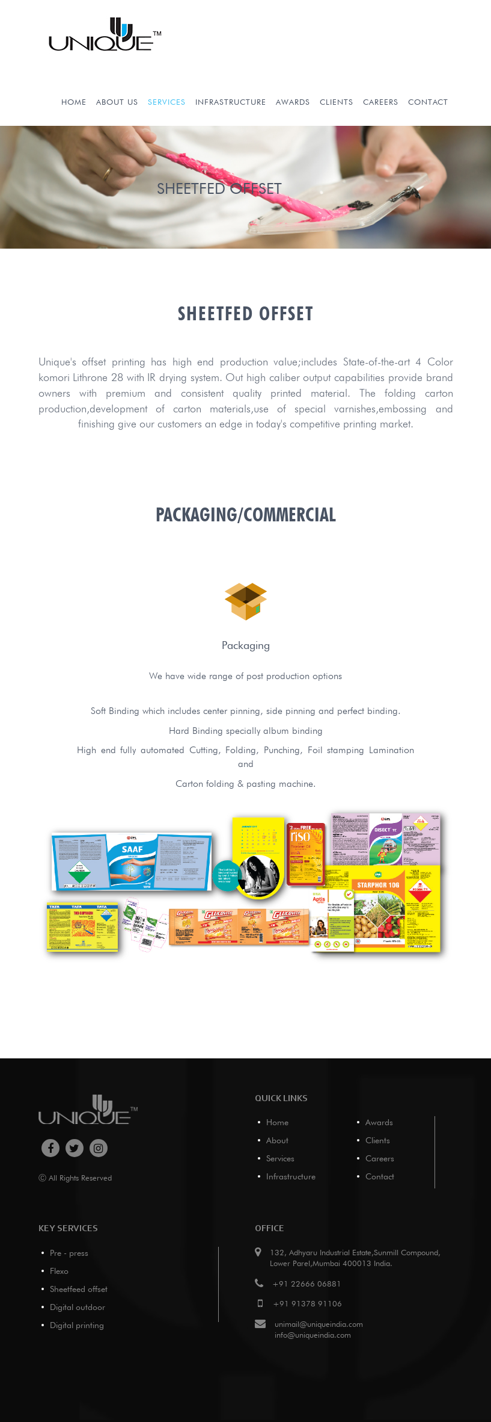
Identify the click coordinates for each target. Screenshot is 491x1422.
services (167, 102)
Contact (428, 102)
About (277, 1140)
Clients (336, 102)
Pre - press (69, 1253)
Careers (380, 102)
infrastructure (230, 102)
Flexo (59, 1271)
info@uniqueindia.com (313, 1335)
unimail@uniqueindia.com (319, 1324)
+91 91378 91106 (307, 1303)
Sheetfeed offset (79, 1289)
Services (280, 1158)
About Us (117, 102)
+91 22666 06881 (306, 1283)
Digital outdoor (77, 1307)
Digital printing (77, 1325)
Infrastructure (291, 1176)
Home (74, 102)
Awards (293, 102)
